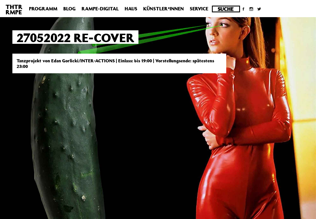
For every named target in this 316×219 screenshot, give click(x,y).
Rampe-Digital (100, 9)
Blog (69, 9)
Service (199, 9)
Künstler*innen (163, 9)
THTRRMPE (14, 9)
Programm (43, 9)
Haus (131, 9)
